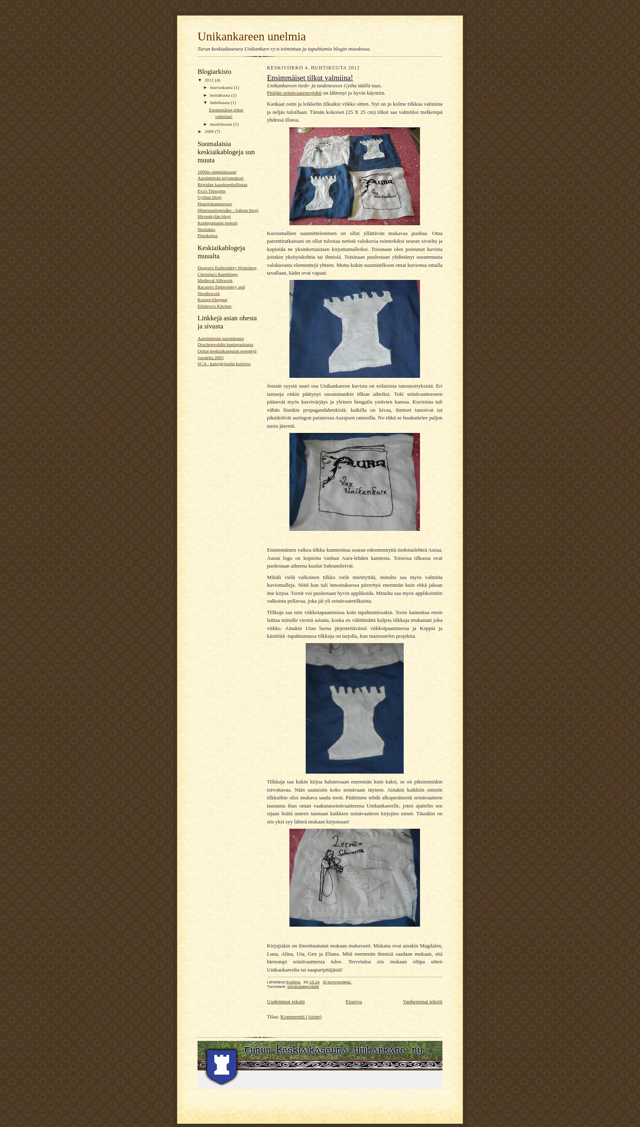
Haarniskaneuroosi (215, 203)
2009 (209, 131)
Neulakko (206, 229)
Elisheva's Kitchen (214, 306)
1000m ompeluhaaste (217, 171)
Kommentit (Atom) (301, 1017)
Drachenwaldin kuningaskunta (225, 344)
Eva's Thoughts (212, 191)
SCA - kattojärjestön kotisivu (224, 363)
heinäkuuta (220, 95)
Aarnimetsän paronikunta (221, 338)
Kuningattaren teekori (218, 222)
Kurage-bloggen (212, 299)
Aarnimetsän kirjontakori (221, 177)
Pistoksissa (208, 235)
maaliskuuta (221, 124)
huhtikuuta (220, 102)
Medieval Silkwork (215, 280)
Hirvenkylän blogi (214, 216)
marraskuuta (222, 87)
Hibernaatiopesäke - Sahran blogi (228, 210)
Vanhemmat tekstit (422, 1001)
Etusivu (354, 1001)
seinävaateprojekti (303, 986)
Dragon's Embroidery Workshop (227, 267)
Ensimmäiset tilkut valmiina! (310, 78)
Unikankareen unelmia (252, 36)
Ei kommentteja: (338, 982)
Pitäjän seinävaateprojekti (294, 93)
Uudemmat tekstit (286, 1001)
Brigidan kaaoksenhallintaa (222, 184)
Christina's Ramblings (218, 274)
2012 (209, 80)
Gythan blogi (210, 197)
